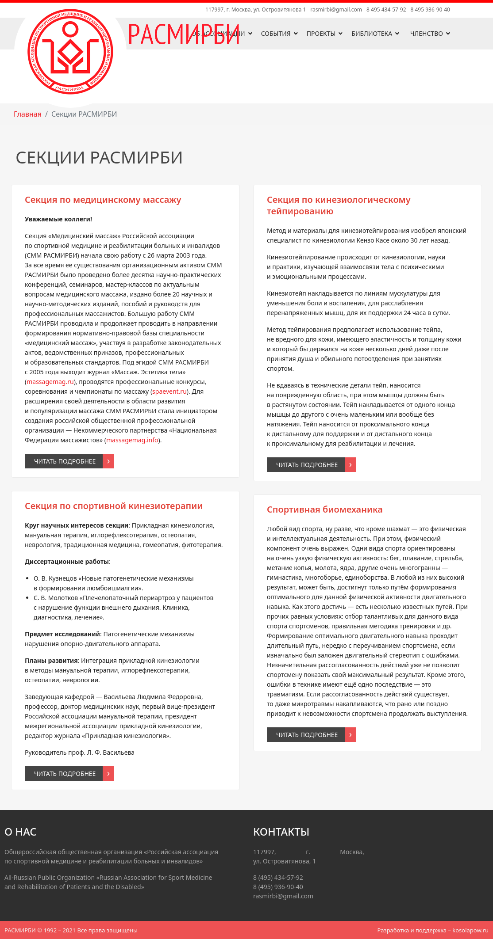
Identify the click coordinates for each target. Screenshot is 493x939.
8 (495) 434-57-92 (278, 877)
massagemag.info (132, 440)
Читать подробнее (65, 461)
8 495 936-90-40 (430, 9)
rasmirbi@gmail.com (336, 9)
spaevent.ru (169, 391)
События (276, 33)
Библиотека (371, 33)
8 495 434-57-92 (386, 9)
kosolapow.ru (470, 930)
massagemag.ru (50, 381)
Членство (426, 33)
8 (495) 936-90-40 (278, 886)
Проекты (321, 33)
